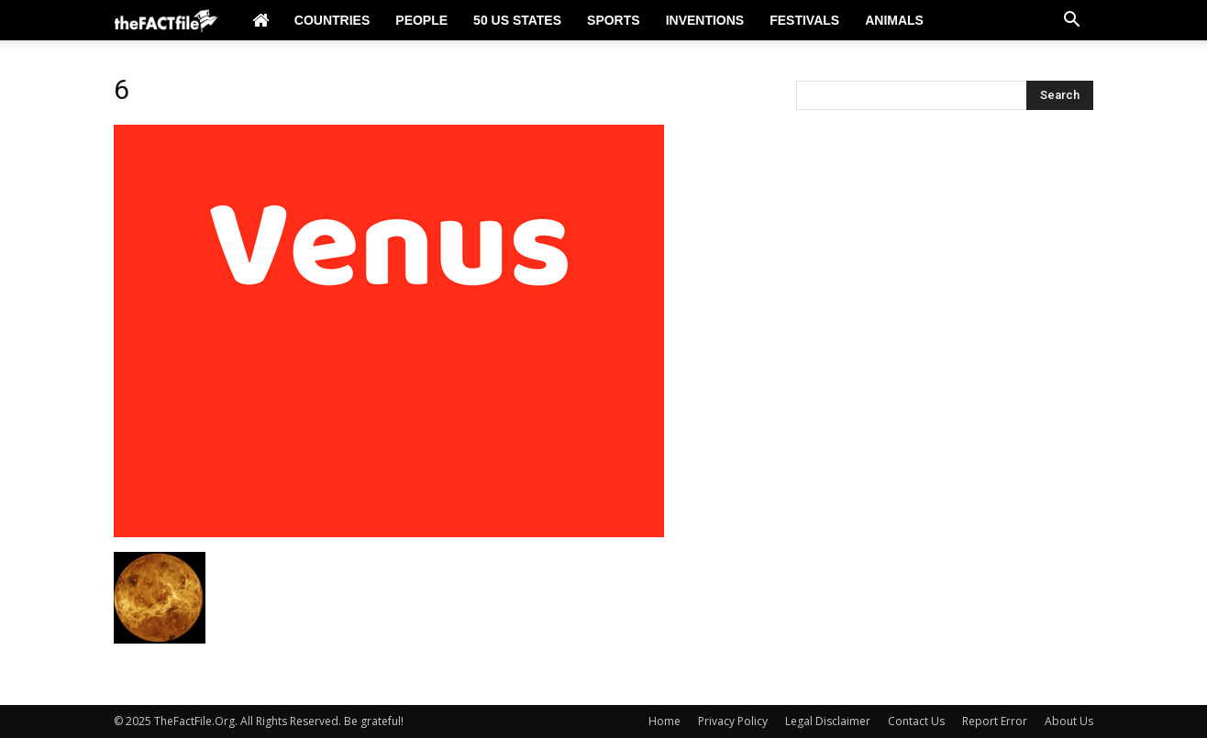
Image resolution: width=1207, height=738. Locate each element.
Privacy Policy (733, 721)
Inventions (705, 20)
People (421, 20)
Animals (894, 20)
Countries (332, 20)
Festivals (804, 20)
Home (664, 721)
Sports (613, 20)
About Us (1069, 721)
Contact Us (916, 721)
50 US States (517, 20)
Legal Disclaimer (827, 721)
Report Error (994, 721)
